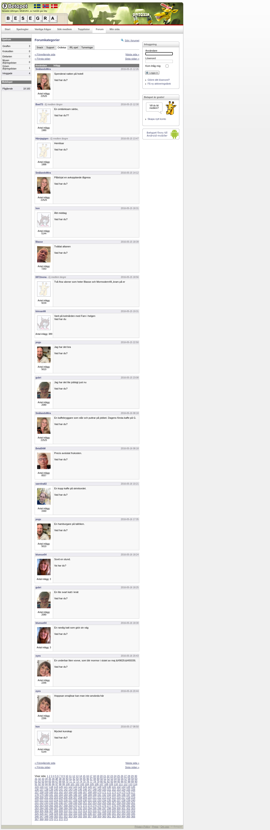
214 (109, 797)
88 (129, 781)
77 (91, 781)
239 (128, 800)
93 (43, 784)
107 (101, 784)
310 (66, 811)
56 (122, 778)
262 (37, 805)
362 (114, 816)
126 (90, 786)
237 (119, 800)
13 (77, 776)
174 (119, 792)
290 (70, 808)
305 (41, 811)
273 (90, 805)
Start (7, 29)
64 (46, 781)
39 (63, 778)
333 (75, 813)
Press (155, 826)
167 (85, 792)
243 (46, 803)
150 (104, 789)
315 (90, 811)
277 (109, 805)
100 (68, 784)
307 (51, 811)
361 (109, 816)
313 (80, 811)
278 (114, 805)
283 (37, 808)
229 (80, 800)
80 (101, 781)
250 (80, 803)
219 (133, 797)
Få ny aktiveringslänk (159, 83)
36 (53, 778)
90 (136, 781)
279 (119, 805)
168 (90, 792)
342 (119, 813)
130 (109, 786)
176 (128, 792)
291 (75, 808)
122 (70, 786)
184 (66, 795)
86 (122, 781)
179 (41, 795)
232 (94, 800)
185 (70, 795)
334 (80, 813)
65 (49, 781)
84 (115, 781)
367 (37, 819)
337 (94, 813)
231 (90, 800)
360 (104, 816)
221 (41, 800)
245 (56, 803)
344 (128, 813)
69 (63, 781)
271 (80, 805)
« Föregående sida (45, 54)
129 (104, 786)
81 (105, 781)
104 (87, 784)
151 (109, 789)
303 (133, 808)
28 (129, 776)
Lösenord (150, 58)
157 (37, 792)
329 (56, 813)
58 (129, 778)
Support (50, 47)
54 (115, 778)
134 (128, 786)
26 (122, 776)
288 (61, 808)
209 (85, 797)
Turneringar (87, 47)
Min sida (114, 29)
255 (104, 803)
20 (101, 776)
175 (124, 792)
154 (124, 789)
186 (75, 795)
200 (41, 797)
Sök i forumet (132, 40)
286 (51, 808)
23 (111, 776)
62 (39, 781)
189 (90, 795)
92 (39, 784)
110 (116, 784)
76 (87, 781)
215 (114, 797)
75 (84, 781)
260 (128, 803)
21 (104, 776)
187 (80, 795)
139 (51, 789)
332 (70, 813)
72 (73, 781)
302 (128, 808)
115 (37, 786)
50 (101, 778)
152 (114, 789)
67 (56, 781)
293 (85, 808)
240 (133, 800)
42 (73, 778)
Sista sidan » (132, 58)
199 (37, 797)
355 (80, 816)
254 (99, 803)
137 (41, 789)
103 (82, 784)
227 (70, 800)
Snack (40, 47)
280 (124, 805)
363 (119, 816)
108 (106, 784)
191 (99, 795)
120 (61, 786)
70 (67, 781)
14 (80, 776)
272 (85, 805)
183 (61, 795)
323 (128, 811)
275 (99, 805)
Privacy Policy (142, 826)
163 (66, 792)
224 (56, 800)
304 (37, 811)
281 (128, 805)
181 (51, 795)
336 (90, 813)
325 (37, 813)
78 (94, 781)
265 (51, 805)
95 (49, 784)
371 (56, 819)
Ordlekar (62, 47)
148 (94, 789)
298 (109, 808)
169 (94, 792)
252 (90, 803)
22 (108, 776)
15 (84, 776)
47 (91, 778)
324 (133, 811)
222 (46, 800)
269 (70, 805)
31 (36, 778)
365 (128, 816)
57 (125, 778)
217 (124, 797)
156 (133, 789)
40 (67, 778)
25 (118, 776)
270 (75, 805)
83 (111, 781)
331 (66, 813)
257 (114, 803)
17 (91, 776)
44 (80, 778)
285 (46, 808)
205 (66, 797)
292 (80, 808)
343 (124, 813)
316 (94, 811)
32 (39, 778)
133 (124, 786)
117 (46, 786)
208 (80, 797)
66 (53, 781)
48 (94, 778)
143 (70, 789)
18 (94, 776)
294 (90, 808)
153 (119, 789)
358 (94, 816)
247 (66, 803)
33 (43, 778)
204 (61, 797)
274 (94, 805)
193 (109, 795)
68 (60, 781)
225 (61, 800)
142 (66, 789)
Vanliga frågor (43, 29)
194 (114, 795)
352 (66, 816)
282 (133, 805)
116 (41, 786)
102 (77, 784)
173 (114, 792)
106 (96, 784)
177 (133, 792)
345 (133, 813)
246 (61, 803)
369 (46, 819)
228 (75, 800)
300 (119, 808)
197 (128, 795)
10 (66, 776)
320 (114, 811)
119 (56, 786)
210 (90, 797)
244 (51, 803)
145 (80, 789)
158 (41, 792)
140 (56, 789)
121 (66, 786)
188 (85, 795)
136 (37, 789)
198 (133, 795)
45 (84, 778)
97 (56, 784)
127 (94, 786)
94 (46, 784)
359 (99, 816)
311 (70, 811)
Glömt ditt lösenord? (159, 79)
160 (51, 792)
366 (133, 816)
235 (109, 800)
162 (61, 792)
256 (109, 803)
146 (85, 789)
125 (85, 786)
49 (98, 778)
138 (46, 789)
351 (61, 816)
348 (46, 816)
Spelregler (22, 29)
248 (70, 803)
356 (85, 816)
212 (99, 797)
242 (41, 803)
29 (132, 776)
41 (70, 778)
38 (60, 778)
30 (135, 776)
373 (66, 819)
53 (111, 778)
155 (128, 789)
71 (70, 781)
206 (70, 797)
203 (56, 797)
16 (87, 776)
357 (90, 816)
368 (41, 819)
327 (46, 813)
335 (85, 813)
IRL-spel (74, 47)
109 (111, 784)
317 (99, 811)
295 (94, 808)
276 (104, 805)
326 (41, 813)
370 (51, 819)
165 (75, 792)
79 (98, 781)
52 (108, 778)
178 (37, 795)
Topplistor (84, 29)
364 (124, 816)
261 (133, 803)
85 (118, 781)
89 (132, 781)
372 (61, 819)
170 (99, 792)
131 (114, 786)
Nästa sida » (132, 54)
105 (92, 784)
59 (132, 778)
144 (75, 789)
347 (41, 816)
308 (56, 811)
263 (41, 805)
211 (94, 797)
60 (136, 778)
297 (104, 808)
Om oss (164, 826)
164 (70, 792)
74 (80, 781)
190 (94, 795)
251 (85, 803)
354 (75, 816)
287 (56, 808)
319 (109, 811)
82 (108, 781)
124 (80, 786)
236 (114, 800)
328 (51, 813)
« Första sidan (42, 58)
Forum (100, 29)
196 (124, 795)
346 (37, 816)
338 (99, 813)
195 (119, 795)
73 (77, 781)
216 (119, 797)
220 (37, 800)
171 (104, 792)
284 (41, 808)
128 (99, 786)
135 (133, 786)
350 (56, 816)
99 (63, 784)
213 (104, 797)
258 (119, 803)
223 (51, 800)
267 (61, 805)
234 (104, 800)
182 (56, 795)
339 (104, 813)
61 (36, 781)
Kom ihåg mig (152, 66)
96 (53, 784)
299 (114, 808)
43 (77, 778)
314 (85, 811)
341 (114, 813)
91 (36, 784)
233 (99, 800)
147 (90, 789)
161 (56, 792)
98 (60, 784)
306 (46, 811)
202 (51, 797)
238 (124, 800)
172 (109, 792)
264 (46, 805)
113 (130, 784)
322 (124, 811)
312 (75, 811)
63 (43, 781)
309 (61, 811)
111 (121, 784)
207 (75, 797)
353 (70, 816)
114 (135, 784)
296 (99, 808)
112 (126, 784)
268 (66, 805)
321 (119, 811)
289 (66, 808)
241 (37, 803)
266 (56, 805)
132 (119, 786)
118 (51, 786)
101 (72, 784)
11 (70, 776)
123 (75, 786)
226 (66, 800)
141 (61, 789)
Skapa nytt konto (157, 119)
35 (49, 778)
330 (61, 813)
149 (99, 789)
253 (94, 803)
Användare (151, 50)
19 (98, 776)
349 (51, 816)
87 (125, 781)
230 (85, 800)
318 (104, 811)
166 (80, 792)
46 (87, 778)
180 (46, 795)
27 (125, 776)
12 (73, 776)
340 (109, 813)
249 (75, 803)
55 (118, 778)
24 (115, 776)
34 (46, 778)
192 (104, 795)
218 (128, 797)
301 (124, 808)
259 (124, 803)
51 (105, 778)
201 (46, 797)
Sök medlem (64, 29)
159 (46, 792)
